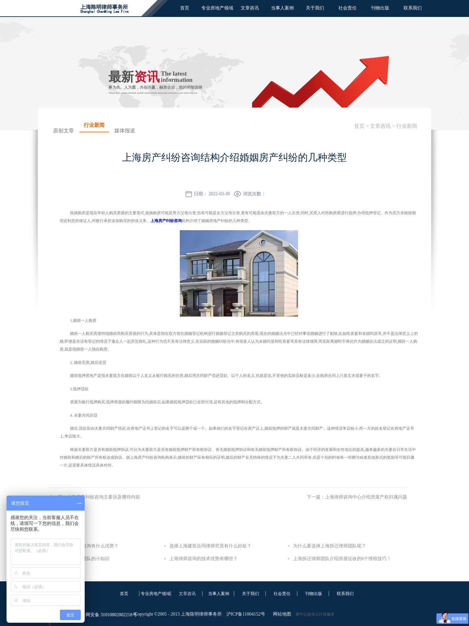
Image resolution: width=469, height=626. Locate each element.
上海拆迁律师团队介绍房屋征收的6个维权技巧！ (342, 558)
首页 (184, 8)
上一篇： (94, 497)
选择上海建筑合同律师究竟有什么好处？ (210, 546)
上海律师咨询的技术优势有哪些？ (203, 558)
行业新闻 (406, 126)
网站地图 (281, 614)
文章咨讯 (380, 126)
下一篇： (357, 497)
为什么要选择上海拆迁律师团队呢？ (329, 546)
